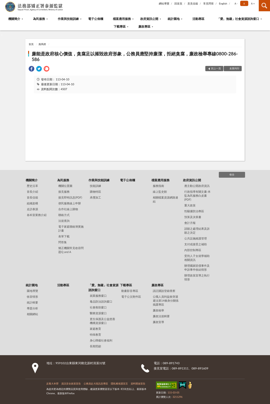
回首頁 (178, 3)
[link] (31, 69)
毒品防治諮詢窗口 (101, 301)
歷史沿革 (32, 185)
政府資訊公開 (149, 18)
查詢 (264, 5)
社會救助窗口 (98, 307)
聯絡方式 (64, 215)
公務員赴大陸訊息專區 (96, 383)
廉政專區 (144, 26)
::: (3, 2)
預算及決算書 (192, 217)
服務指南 (158, 185)
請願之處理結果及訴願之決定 (197, 230)
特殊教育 (95, 334)
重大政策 (190, 205)
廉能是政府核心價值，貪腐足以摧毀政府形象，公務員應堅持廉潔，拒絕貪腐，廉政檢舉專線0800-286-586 (135, 56)
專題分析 (32, 308)
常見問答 (208, 3)
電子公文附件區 (131, 296)
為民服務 (39, 18)
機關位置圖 (65, 185)
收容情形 (32, 296)
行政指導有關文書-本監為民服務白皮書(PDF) (197, 195)
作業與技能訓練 (68, 18)
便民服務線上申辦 (69, 203)
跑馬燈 (42, 44)
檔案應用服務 (122, 18)
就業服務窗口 (98, 295)
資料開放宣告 (138, 383)
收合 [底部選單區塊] (232, 174)
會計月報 (190, 222)
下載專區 (120, 26)
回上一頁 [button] (216, 68)
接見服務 (64, 191)
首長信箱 (32, 197)
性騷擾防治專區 (194, 211)
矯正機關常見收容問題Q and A (71, 250)
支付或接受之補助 (195, 244)
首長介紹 (32, 191)
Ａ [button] (244, 3)
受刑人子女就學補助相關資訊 (197, 257)
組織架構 (32, 203)
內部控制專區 (192, 250)
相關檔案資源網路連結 (165, 199)
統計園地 (174, 18)
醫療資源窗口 (98, 313)
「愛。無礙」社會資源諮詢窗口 (238, 18)
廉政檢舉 (158, 310)
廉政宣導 (158, 322)
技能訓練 (95, 185)
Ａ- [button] (236, 3)
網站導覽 (164, 3)
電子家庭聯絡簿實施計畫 (71, 228)
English (223, 3)
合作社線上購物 (68, 209)
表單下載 (64, 236)
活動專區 (198, 18)
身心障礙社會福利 (101, 340)
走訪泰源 (32, 209)
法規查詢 (64, 220)
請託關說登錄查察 (164, 290)
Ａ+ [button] (252, 3)
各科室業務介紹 (36, 215)
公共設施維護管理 (195, 238)
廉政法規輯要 (161, 316)
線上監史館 (160, 191)
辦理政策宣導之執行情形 (197, 277)
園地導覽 (32, 290)
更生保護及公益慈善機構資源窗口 (102, 321)
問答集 (62, 242)
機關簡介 (14, 18)
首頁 (31, 44)
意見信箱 (193, 3)
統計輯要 (32, 302)
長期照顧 (95, 346)
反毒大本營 (52, 383)
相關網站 (32, 314)
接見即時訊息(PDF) (70, 197)
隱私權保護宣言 (119, 383)
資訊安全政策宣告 (71, 383)
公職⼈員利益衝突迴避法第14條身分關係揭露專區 (165, 300)
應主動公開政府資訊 (197, 185)
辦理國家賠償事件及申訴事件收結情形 (197, 267)
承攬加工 (95, 197)
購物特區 (95, 191)
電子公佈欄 (95, 18)
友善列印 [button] (234, 68)
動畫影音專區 (129, 290)
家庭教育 (95, 328)
